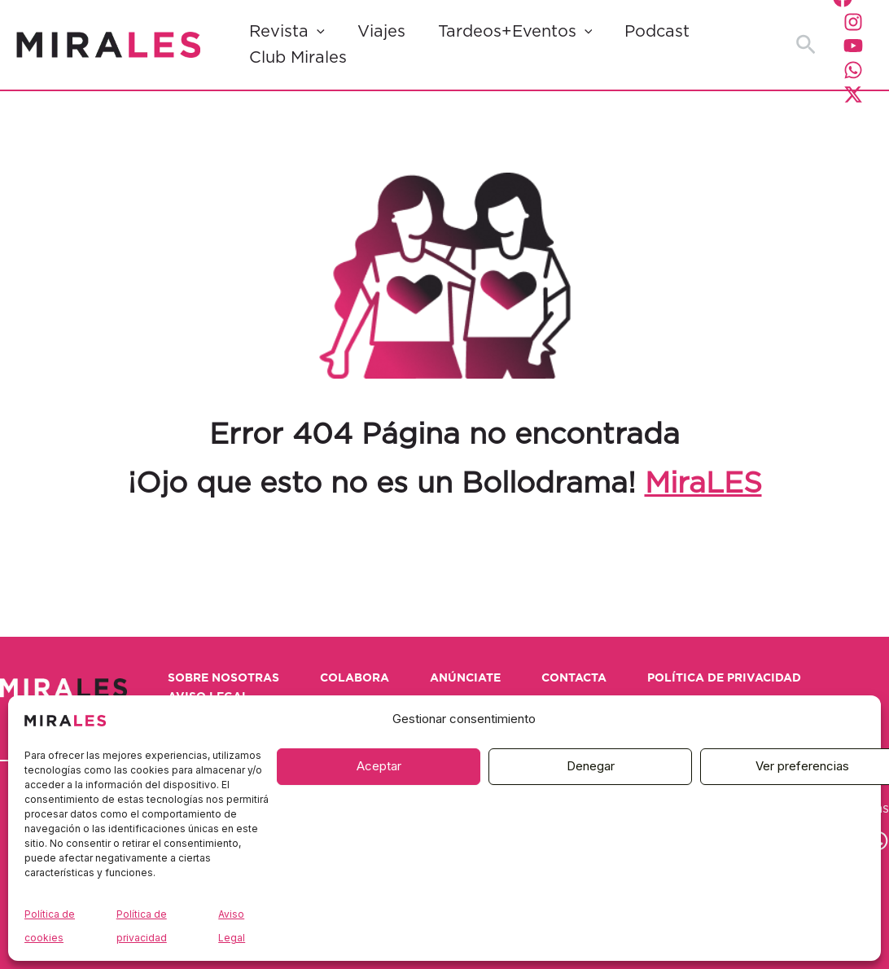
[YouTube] (853, 45)
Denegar (591, 766)
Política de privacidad (724, 678)
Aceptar (379, 766)
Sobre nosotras (223, 678)
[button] (317, 32)
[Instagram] (853, 22)
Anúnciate (465, 678)
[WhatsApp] (853, 70)
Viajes (381, 32)
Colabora (354, 678)
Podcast (657, 32)
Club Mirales (298, 58)
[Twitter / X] (853, 94)
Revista (287, 32)
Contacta (574, 678)
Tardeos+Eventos (515, 32)
